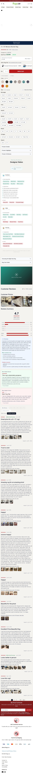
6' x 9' (3, 98)
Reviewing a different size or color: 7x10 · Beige (10, 468)
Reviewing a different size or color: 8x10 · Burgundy (11, 520)
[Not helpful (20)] (31, 441)
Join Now (28, 710)
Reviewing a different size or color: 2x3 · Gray (10, 498)
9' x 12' (29, 98)
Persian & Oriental (10, 7)
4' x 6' (15, 95)
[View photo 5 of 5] (19, 437)
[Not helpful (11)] (31, 505)
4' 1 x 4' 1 (4, 137)
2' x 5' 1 (9, 118)
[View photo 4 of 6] (15, 472)
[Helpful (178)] (28, 441)
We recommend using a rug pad (15, 62)
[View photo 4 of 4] (15, 524)
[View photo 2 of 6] (7, 472)
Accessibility (4, 766)
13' (28, 131)
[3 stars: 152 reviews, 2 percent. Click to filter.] (16, 326)
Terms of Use (5, 751)
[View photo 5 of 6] (19, 472)
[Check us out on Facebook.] (2, 772)
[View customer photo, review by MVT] (6, 301)
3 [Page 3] (16, 699)
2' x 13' (10, 122)
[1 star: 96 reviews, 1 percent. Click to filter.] (16, 330)
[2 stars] (20, 408)
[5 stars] (11, 408)
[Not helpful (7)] (31, 597)
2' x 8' (27, 118)
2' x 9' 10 (4, 122)
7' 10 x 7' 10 (25, 137)
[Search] (3, 3)
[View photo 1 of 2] (3, 618)
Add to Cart (20, 71)
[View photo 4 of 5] (15, 437)
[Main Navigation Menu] (1, 3)
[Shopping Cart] (31, 3)
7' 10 (20, 131)
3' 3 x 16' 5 (11, 125)
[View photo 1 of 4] (3, 524)
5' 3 (3, 142)
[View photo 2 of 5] (7, 437)
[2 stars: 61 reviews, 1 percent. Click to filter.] (16, 328)
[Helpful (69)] (29, 475)
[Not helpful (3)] (31, 475)
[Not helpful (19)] (31, 527)
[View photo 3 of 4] (11, 524)
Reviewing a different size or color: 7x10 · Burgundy (11, 643)
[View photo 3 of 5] (11, 437)
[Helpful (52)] (29, 597)
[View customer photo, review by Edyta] (16, 301)
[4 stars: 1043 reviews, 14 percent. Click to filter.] (16, 324)
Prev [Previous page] (9, 699)
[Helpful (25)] (29, 695)
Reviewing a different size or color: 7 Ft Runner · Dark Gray (13, 401)
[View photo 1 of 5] (3, 437)
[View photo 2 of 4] (7, 524)
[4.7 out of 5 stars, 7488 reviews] (6, 49)
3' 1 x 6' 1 (11, 113)
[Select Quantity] (5, 71)
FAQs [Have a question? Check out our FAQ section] (3, 763)
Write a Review (11, 413)
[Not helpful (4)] (31, 650)
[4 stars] (14, 408)
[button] (16, 10)
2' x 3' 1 (3, 107)
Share (12, 75)
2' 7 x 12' (16, 122)
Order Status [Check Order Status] (5, 762)
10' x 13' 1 (4, 101)
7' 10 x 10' (16, 98)
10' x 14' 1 (11, 101)
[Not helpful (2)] (31, 622)
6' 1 (11, 131)
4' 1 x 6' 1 (10, 107)
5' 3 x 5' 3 (11, 137)
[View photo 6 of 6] (24, 472)
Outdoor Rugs (25, 7)
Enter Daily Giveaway (6, 757)
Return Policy (5, 765)
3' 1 (2, 131)
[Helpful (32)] (29, 650)
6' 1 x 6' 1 (18, 137)
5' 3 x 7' (21, 95)
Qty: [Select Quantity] (2, 71)
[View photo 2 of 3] (7, 502)
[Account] (28, 3)
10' (24, 131)
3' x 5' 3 (9, 95)
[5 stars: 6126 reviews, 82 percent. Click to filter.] (16, 322)
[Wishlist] (29, 3)
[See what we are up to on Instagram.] (5, 772)
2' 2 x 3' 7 (4, 113)
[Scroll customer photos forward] (31, 301)
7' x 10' (9, 98)
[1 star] (24, 408)
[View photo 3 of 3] (11, 502)
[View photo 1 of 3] (3, 502)
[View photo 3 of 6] (11, 472)
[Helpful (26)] (29, 671)
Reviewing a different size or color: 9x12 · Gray (11, 383)
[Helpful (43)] (29, 622)
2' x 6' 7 (21, 118)
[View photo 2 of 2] (7, 618)
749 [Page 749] (20, 699)
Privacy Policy (24, 712)
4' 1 (7, 131)
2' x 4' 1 (3, 118)
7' (15, 131)
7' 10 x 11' (23, 98)
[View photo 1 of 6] (3, 472)
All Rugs (2, 7)
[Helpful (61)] (28, 527)
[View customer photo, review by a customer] (27, 301)
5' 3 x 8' (27, 95)
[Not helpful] (31, 671)
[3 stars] (17, 408)
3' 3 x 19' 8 (18, 125)
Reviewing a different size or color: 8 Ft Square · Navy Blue (12, 615)
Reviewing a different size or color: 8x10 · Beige (10, 688)
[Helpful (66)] (28, 505)
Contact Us (4, 760)
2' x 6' (15, 118)
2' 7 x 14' (23, 122)
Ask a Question (4, 75)
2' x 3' (3, 95)
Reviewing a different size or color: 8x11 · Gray (10, 434)
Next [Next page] (24, 699)
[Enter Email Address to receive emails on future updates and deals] (13, 710)
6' (7, 142)
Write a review (15, 49)
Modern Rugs (18, 7)
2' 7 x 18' (4, 125)
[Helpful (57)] (29, 573)
